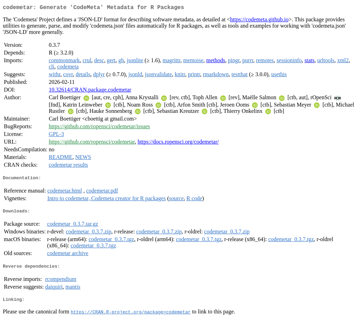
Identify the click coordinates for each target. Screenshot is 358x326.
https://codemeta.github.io (259, 21)
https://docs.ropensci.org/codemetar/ (178, 143)
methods (215, 62)
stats (309, 62)
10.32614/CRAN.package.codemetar (90, 91)
